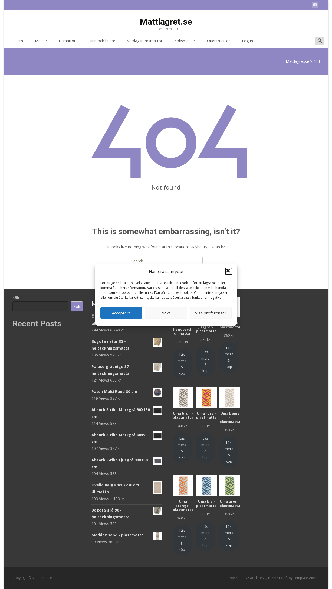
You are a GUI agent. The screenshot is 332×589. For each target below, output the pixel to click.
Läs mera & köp (182, 364)
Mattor (41, 42)
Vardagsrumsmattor (144, 42)
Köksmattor (184, 42)
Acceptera (121, 312)
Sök (15, 297)
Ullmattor (67, 42)
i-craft (284, 577)
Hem (19, 42)
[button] (228, 271)
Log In (247, 42)
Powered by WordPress (247, 577)
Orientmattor (218, 42)
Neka (166, 312)
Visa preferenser (210, 312)
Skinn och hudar (101, 42)
